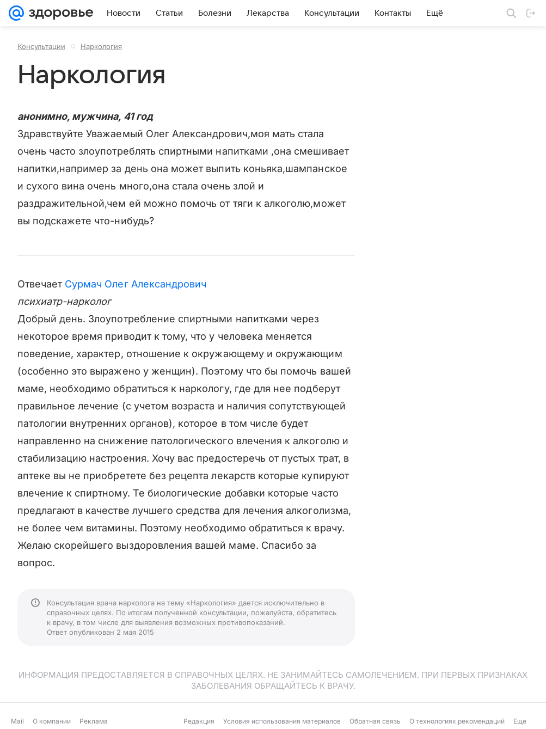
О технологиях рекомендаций (457, 721)
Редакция (198, 721)
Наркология (101, 46)
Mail (17, 721)
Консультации (41, 46)
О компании (52, 721)
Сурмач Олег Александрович (135, 284)
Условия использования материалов (282, 721)
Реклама (93, 721)
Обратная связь (375, 721)
